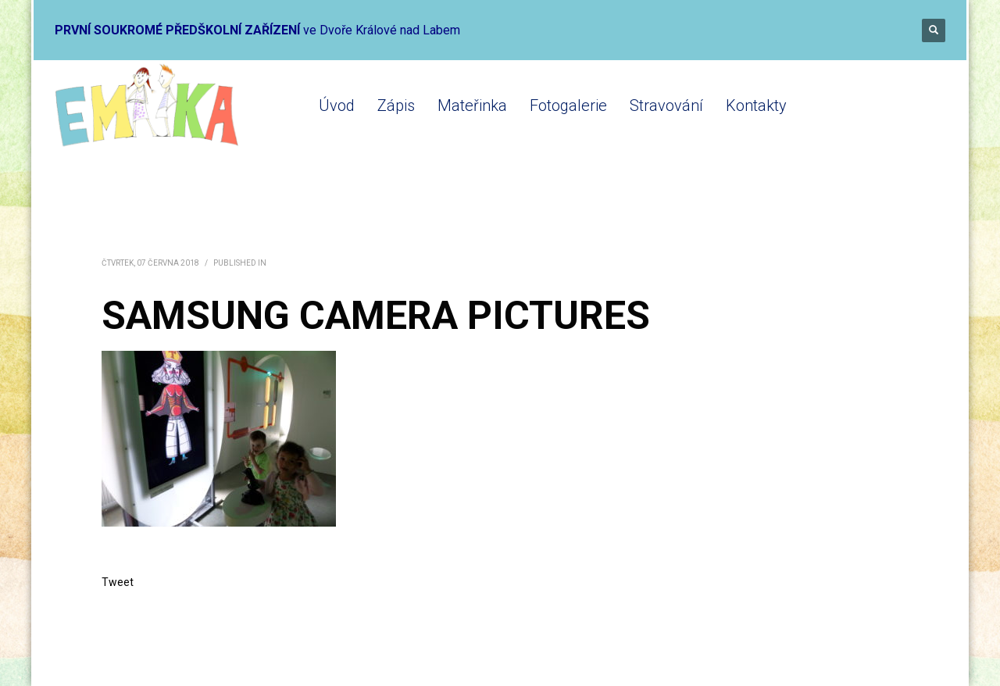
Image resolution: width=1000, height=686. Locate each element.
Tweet (118, 582)
